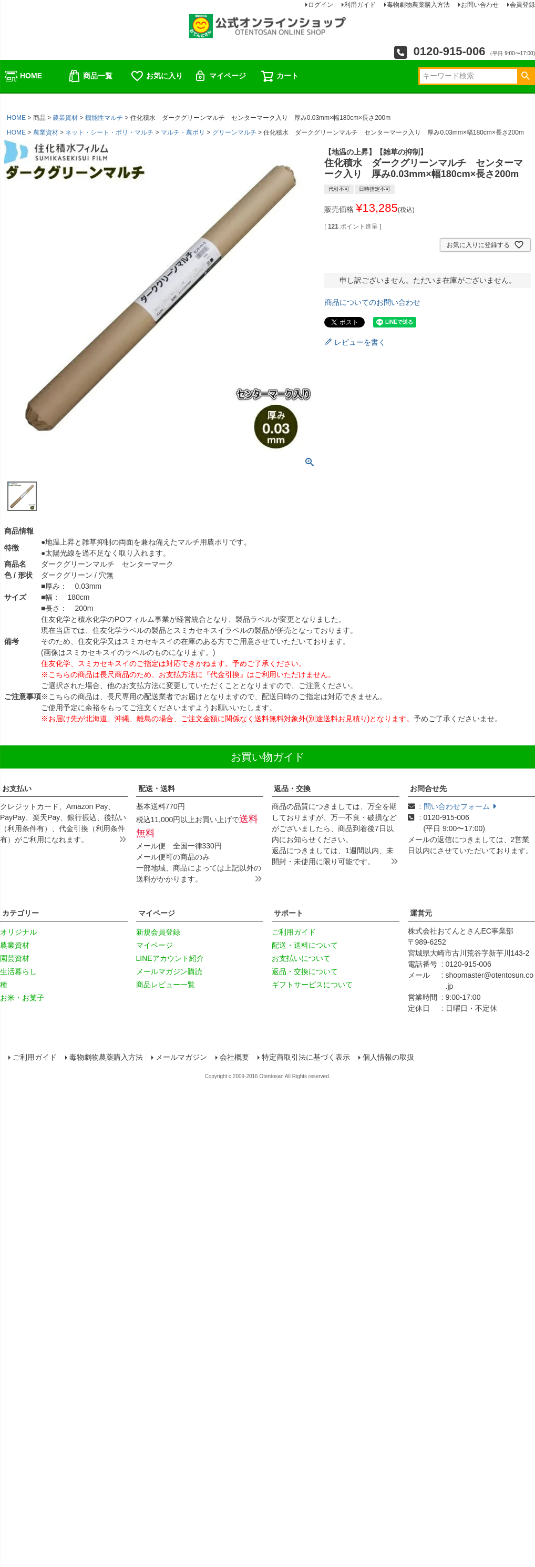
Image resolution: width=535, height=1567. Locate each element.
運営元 (421, 913)
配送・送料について (305, 945)
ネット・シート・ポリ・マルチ (109, 132)
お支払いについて (301, 958)
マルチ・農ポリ (183, 132)
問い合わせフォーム (460, 806)
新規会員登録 (158, 932)
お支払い (17, 788)
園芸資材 (14, 958)
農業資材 (65, 117)
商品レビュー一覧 (165, 984)
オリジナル (18, 932)
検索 (525, 76)
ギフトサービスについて (312, 984)
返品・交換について (305, 971)
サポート (288, 913)
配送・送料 (156, 788)
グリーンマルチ (234, 132)
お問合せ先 (428, 788)
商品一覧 (89, 76)
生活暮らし (18, 971)
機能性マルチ (104, 117)
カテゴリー (20, 913)
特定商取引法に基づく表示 (307, 1058)
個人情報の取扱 (389, 1058)
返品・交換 (292, 788)
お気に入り (156, 76)
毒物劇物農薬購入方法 (107, 1058)
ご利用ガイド (294, 932)
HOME (23, 76)
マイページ (219, 76)
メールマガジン (182, 1058)
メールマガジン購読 (169, 971)
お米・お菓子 (22, 998)
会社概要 (235, 1058)
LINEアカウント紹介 (170, 958)
